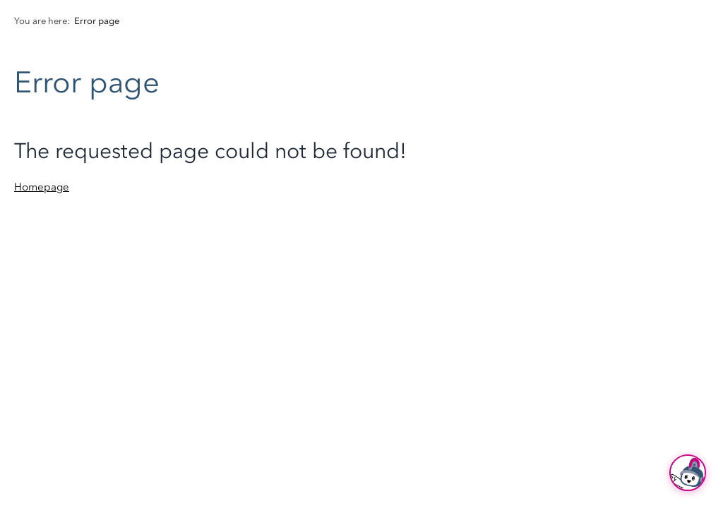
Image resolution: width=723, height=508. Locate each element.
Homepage (41, 187)
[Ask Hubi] (687, 472)
